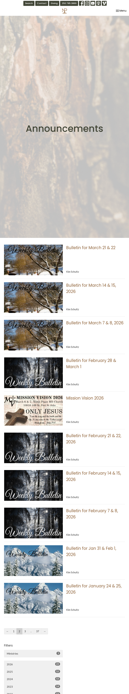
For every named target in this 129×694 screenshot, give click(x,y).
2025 (33, 671)
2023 (33, 686)
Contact (42, 3)
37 (37, 631)
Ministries (33, 653)
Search (29, 3)
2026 (33, 664)
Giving (54, 3)
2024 (33, 679)
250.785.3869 (69, 3)
